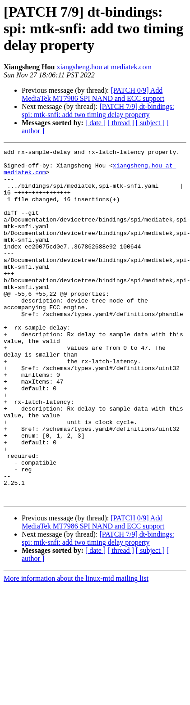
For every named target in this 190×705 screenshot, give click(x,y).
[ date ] (95, 123)
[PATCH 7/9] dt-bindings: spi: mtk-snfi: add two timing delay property (98, 110)
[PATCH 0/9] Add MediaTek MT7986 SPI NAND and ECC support (93, 94)
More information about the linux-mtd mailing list (76, 648)
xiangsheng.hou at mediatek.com (104, 67)
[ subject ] (150, 123)
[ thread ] (120, 123)
